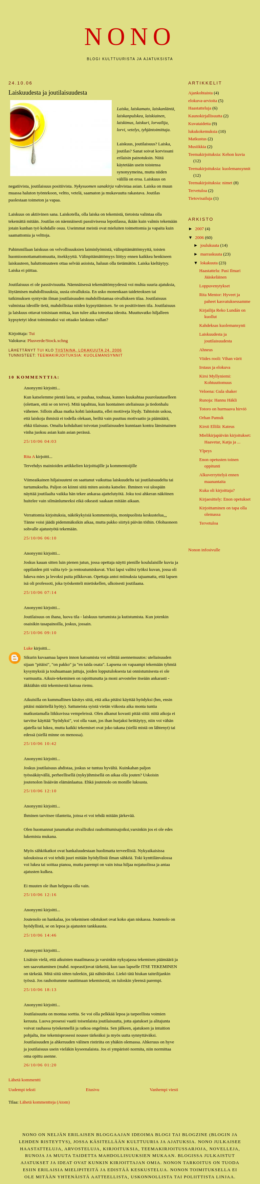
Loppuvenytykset (214, 285)
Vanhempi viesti (164, 1089)
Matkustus (197, 138)
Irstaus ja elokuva (215, 367)
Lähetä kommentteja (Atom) (45, 1102)
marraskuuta (211, 254)
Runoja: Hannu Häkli (218, 400)
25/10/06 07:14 (40, 592)
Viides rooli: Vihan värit (220, 358)
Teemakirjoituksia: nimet (210, 182)
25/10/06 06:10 (40, 537)
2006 (200, 237)
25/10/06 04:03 (40, 441)
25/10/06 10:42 (40, 743)
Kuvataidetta (199, 123)
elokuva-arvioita (202, 100)
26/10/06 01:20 (40, 1064)
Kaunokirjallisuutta (205, 115)
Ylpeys (205, 450)
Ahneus (206, 349)
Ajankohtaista (200, 92)
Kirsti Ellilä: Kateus (217, 426)
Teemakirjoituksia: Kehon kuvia (216, 154)
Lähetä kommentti (24, 1079)
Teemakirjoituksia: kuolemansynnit (80, 355)
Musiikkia (197, 146)
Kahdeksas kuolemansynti (222, 325)
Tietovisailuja (200, 198)
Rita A (29, 456)
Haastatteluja (199, 108)
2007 (200, 228)
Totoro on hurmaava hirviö (223, 408)
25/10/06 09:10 (40, 632)
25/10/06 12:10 (40, 790)
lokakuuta (209, 262)
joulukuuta (210, 245)
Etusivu (92, 1089)
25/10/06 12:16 (40, 894)
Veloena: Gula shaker (218, 391)
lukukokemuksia (202, 131)
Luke (28, 648)
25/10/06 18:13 (40, 989)
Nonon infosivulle (204, 549)
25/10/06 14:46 (40, 935)
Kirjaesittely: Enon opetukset (225, 499)
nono (130, 36)
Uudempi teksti (22, 1089)
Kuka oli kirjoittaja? (217, 490)
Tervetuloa (197, 190)
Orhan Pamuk (211, 417)
